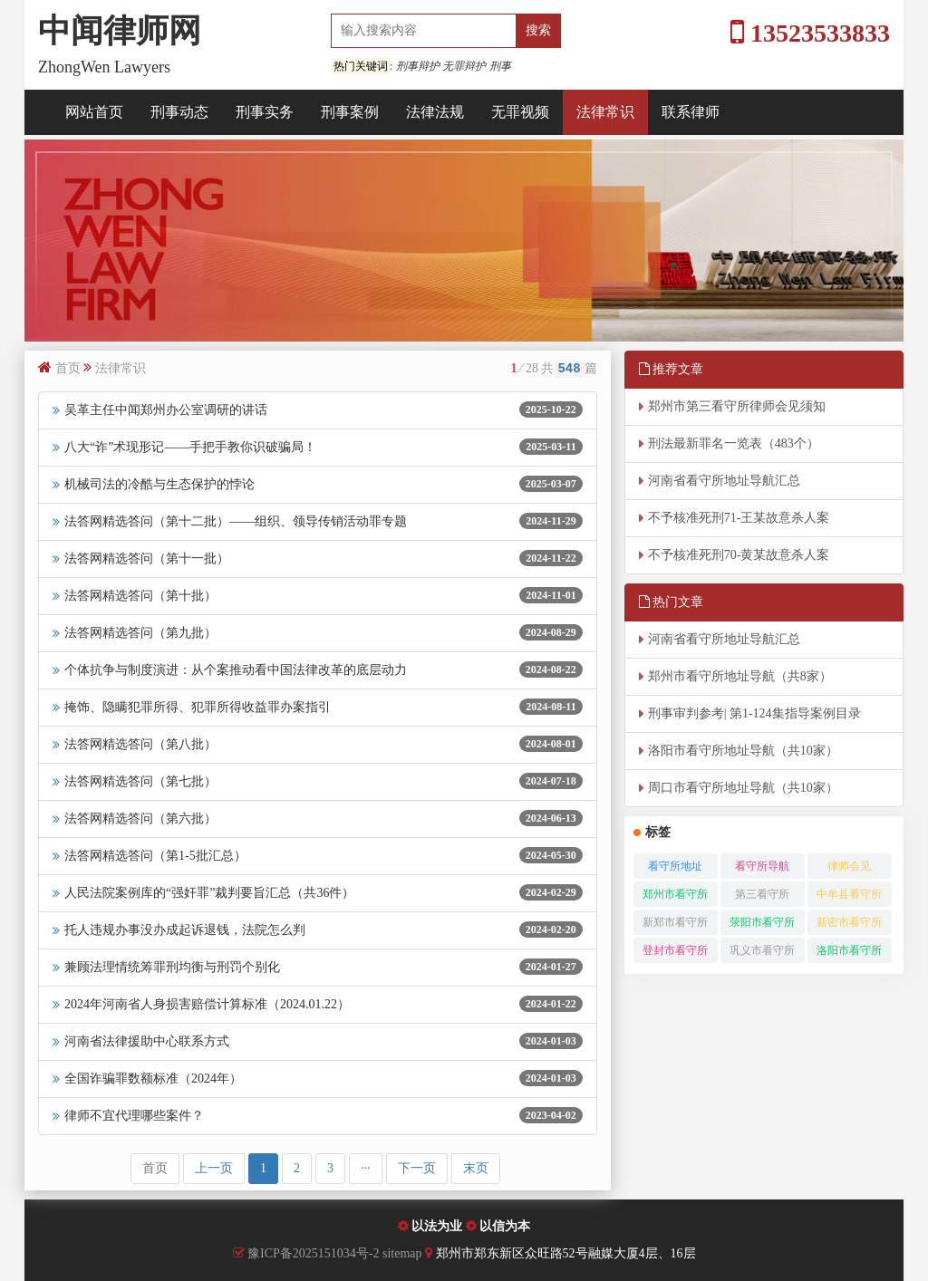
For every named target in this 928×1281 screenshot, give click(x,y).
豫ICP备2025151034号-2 (313, 1253)
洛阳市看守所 (849, 950)
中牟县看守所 (849, 894)
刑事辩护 (418, 66)
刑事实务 (265, 112)
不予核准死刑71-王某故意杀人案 (739, 518)
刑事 (500, 66)
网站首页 (94, 112)
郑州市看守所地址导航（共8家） (740, 676)
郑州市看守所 (675, 894)
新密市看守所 (849, 922)
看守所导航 (762, 866)
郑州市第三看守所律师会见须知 (737, 406)
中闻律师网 (119, 31)
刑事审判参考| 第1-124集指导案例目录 (754, 713)
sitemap (403, 1253)
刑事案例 (350, 112)
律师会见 (849, 866)
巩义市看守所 (762, 950)
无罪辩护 (464, 66)
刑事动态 (179, 112)
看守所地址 (675, 866)
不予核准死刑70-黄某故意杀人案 (739, 555)
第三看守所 (762, 894)
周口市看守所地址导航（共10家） (743, 788)
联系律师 (691, 112)
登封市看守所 (675, 950)
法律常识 (605, 112)
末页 (475, 1168)
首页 (68, 368)
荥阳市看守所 (762, 922)
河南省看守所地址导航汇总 (724, 480)
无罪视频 (520, 112)
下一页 (417, 1168)
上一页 (214, 1168)
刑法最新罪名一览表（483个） (733, 443)
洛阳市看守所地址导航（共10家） (743, 750)
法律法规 (435, 112)
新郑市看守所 (675, 922)
